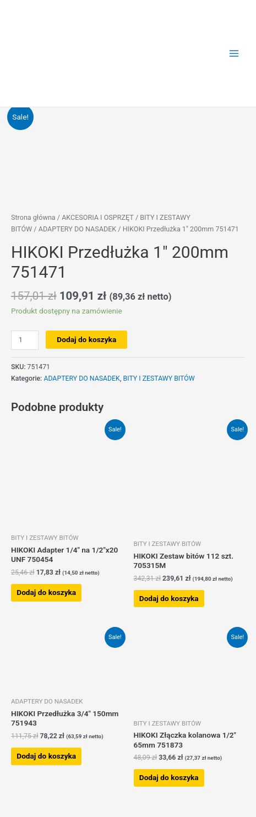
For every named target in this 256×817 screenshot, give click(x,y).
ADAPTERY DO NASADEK (78, 229)
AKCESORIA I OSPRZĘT (98, 217)
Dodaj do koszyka (86, 339)
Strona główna (33, 217)
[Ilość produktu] (25, 340)
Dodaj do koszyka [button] (46, 592)
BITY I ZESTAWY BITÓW (159, 378)
